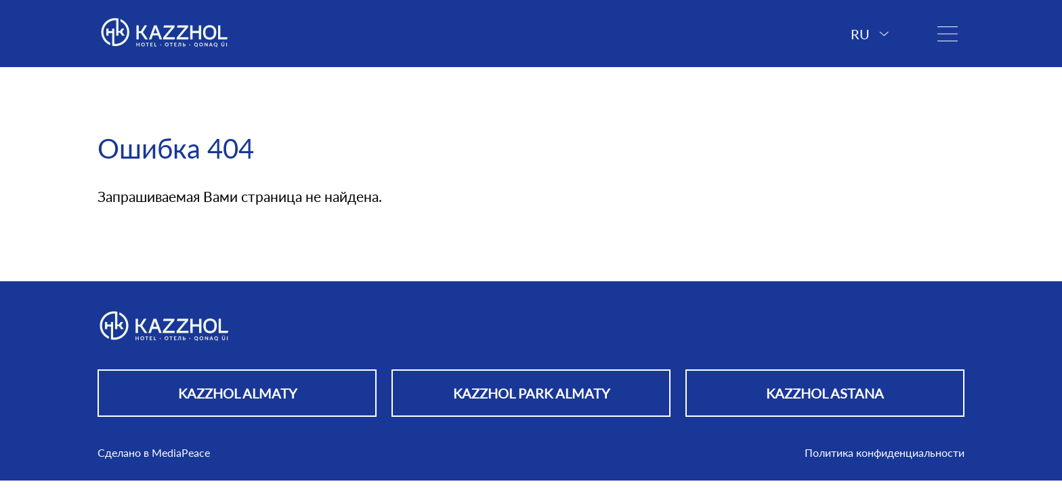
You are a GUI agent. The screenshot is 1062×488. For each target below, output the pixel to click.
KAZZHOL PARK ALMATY (531, 393)
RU (870, 34)
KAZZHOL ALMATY (237, 393)
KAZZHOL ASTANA (825, 393)
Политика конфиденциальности (884, 452)
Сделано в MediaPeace (154, 452)
